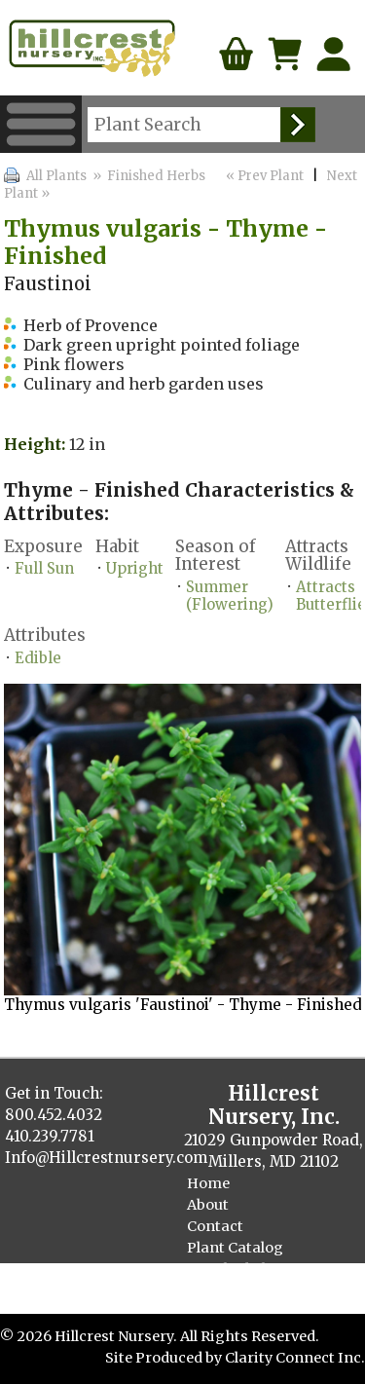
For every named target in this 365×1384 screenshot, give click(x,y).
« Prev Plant (263, 176)
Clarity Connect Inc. (295, 1357)
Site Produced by (165, 1357)
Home (208, 1183)
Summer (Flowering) (230, 596)
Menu (41, 124)
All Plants (56, 176)
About (208, 1205)
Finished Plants (242, 1269)
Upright (135, 568)
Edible (38, 658)
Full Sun (44, 568)
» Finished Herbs (149, 176)
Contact (215, 1226)
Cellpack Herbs (240, 1290)
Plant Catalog (235, 1247)
